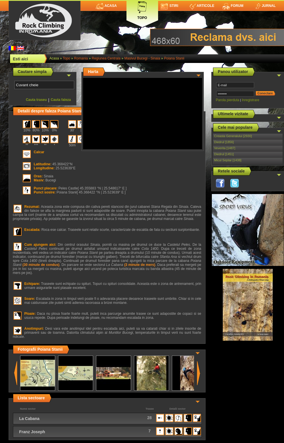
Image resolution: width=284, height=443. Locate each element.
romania (81, 58)
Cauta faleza (61, 100)
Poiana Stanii (174, 58)
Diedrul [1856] (224, 142)
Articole (202, 5)
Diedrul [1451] (224, 154)
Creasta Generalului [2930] (233, 136)
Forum (232, 5)
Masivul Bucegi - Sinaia (142, 58)
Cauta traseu (36, 100)
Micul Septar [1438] (227, 160)
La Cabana (29, 418)
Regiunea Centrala (106, 58)
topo (66, 58)
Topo (142, 9)
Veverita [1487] (224, 148)
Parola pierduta (227, 100)
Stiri (169, 5)
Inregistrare (250, 100)
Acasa (106, 5)
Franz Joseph (32, 431)
